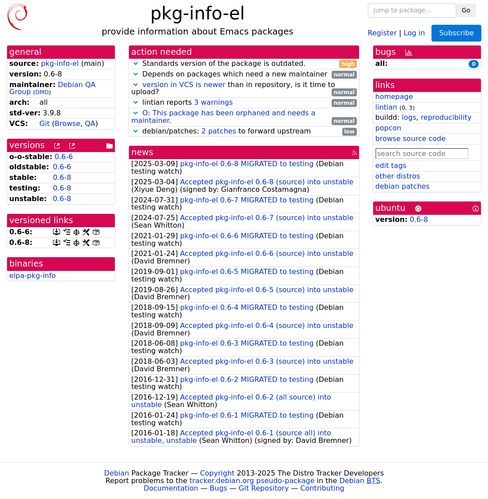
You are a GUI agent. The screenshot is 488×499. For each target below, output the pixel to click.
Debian (116, 473)
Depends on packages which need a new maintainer (244, 74)
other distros (397, 176)
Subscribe (456, 33)
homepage (394, 96)
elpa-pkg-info (32, 275)
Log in (414, 32)
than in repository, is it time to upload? (244, 88)
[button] (135, 63)
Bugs (218, 488)
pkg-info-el (60, 63)
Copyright (217, 473)
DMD (42, 92)
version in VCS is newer (183, 84)
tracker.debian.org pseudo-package (251, 480)
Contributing (322, 488)
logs (409, 117)
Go (466, 10)
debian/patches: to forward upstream (244, 131)
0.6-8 (62, 177)
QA (90, 123)
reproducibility (446, 117)
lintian (386, 107)
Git (44, 123)
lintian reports (244, 103)
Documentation (171, 488)
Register (382, 32)
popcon (388, 128)
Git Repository (264, 488)
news (142, 152)
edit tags (390, 165)
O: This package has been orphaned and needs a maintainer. (223, 117)
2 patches (218, 131)
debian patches (402, 186)
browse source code (410, 138)
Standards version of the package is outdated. (244, 64)
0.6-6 (64, 156)
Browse (67, 123)
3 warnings (213, 102)
